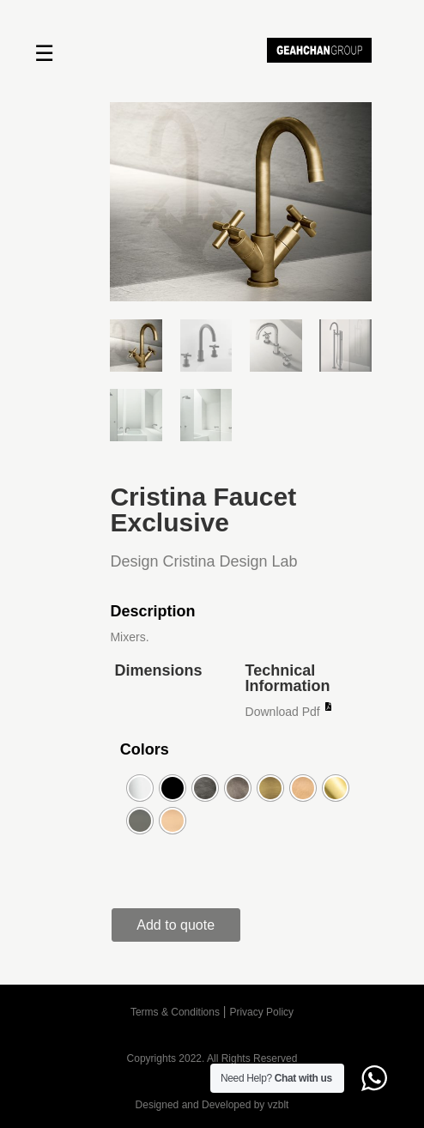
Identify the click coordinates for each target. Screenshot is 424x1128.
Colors (144, 749)
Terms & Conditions (175, 1012)
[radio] (140, 788)
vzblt (278, 1105)
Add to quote (175, 925)
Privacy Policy (261, 1012)
